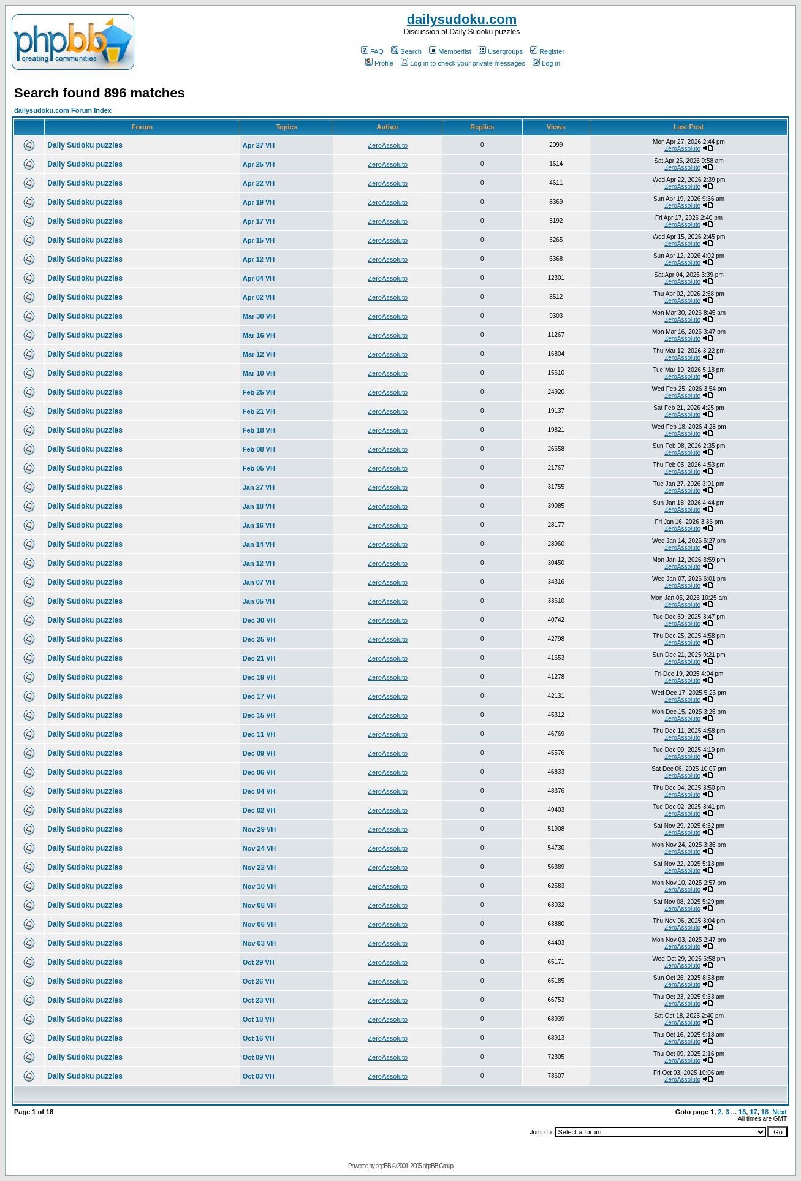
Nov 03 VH (259, 943)
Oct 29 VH (259, 962)
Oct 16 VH (259, 1038)
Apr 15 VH (259, 240)
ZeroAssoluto (388, 145)
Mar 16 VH (259, 335)
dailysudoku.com (462, 19)
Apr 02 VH (259, 297)
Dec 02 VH (259, 810)
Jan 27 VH (259, 487)
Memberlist (450, 51)
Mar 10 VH (259, 373)
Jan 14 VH (259, 544)
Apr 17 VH (259, 221)
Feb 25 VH (259, 392)
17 (753, 1111)
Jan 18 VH (259, 506)
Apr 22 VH (259, 183)
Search (406, 51)
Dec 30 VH (259, 620)
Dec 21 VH (259, 658)
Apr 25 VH (259, 164)
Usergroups (501, 51)
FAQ (372, 51)
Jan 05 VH (259, 601)
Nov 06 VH (259, 924)
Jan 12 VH (259, 563)
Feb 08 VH (259, 449)
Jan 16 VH (259, 525)
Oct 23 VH (259, 1000)
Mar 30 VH (259, 316)
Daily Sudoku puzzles (85, 145)
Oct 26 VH (259, 981)
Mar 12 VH (259, 354)
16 (742, 1111)
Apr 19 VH (259, 202)
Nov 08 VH (259, 905)
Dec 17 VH (259, 696)
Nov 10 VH (259, 886)
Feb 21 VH (259, 411)
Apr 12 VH (259, 259)
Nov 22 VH (259, 867)
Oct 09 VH (259, 1057)
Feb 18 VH (259, 430)
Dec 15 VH (259, 715)
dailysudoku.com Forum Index (63, 110)
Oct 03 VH (259, 1076)
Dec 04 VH (259, 791)
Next (779, 1111)
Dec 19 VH (259, 677)
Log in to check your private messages (463, 63)
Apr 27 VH (259, 145)
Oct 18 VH (259, 1019)
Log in (546, 63)
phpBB (383, 1166)
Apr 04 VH (259, 278)
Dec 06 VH (259, 772)
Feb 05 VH (259, 468)
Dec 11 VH (259, 734)
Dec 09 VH (259, 753)
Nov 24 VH (259, 848)
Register (547, 51)
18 (765, 1111)
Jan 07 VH (259, 582)
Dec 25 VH (259, 639)
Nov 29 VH (259, 829)
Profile (379, 63)
